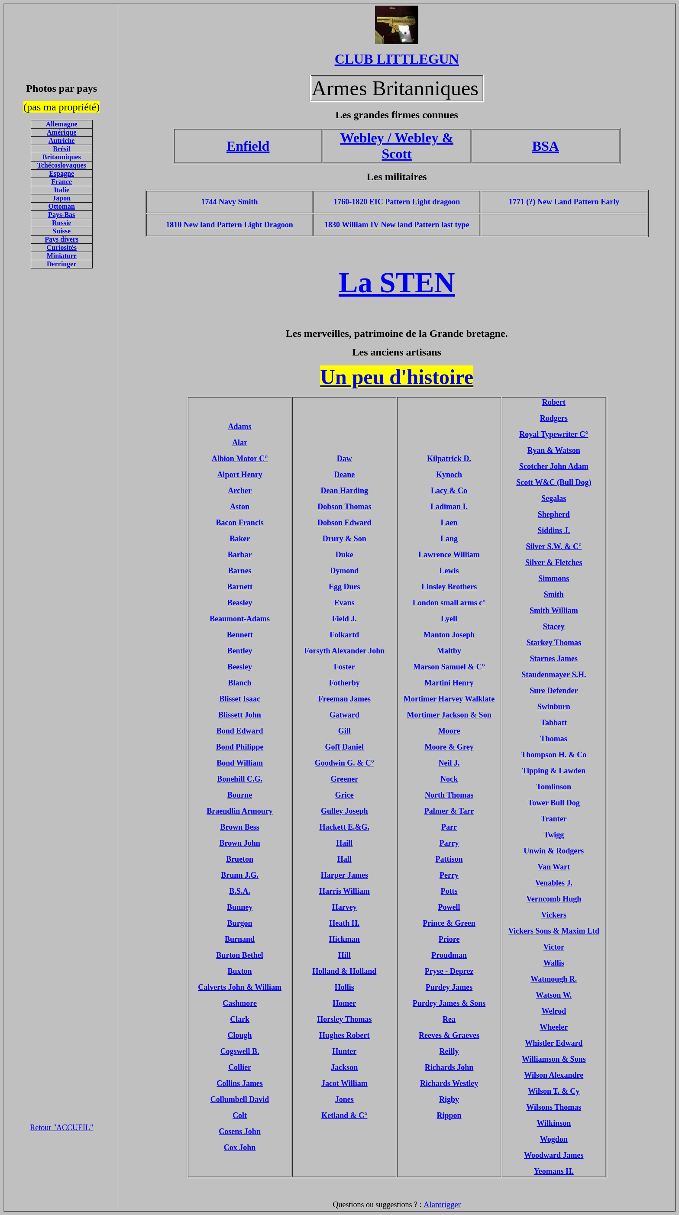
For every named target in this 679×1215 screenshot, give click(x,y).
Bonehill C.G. (239, 779)
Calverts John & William (239, 987)
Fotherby (344, 683)
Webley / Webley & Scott (396, 146)
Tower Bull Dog (554, 802)
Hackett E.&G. (344, 827)
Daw (344, 458)
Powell (449, 907)
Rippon (449, 1115)
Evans (344, 602)
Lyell (449, 618)
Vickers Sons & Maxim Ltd (553, 931)
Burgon (239, 923)
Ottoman (61, 206)
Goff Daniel (344, 747)
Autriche (61, 140)
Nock (449, 779)
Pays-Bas (61, 214)
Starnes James (554, 658)
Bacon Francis (240, 522)
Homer (344, 1003)
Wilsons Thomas (553, 1107)
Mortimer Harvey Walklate (449, 699)
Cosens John (240, 1131)
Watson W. (554, 995)
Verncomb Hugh (553, 899)
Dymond (344, 570)
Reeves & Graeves (449, 1035)
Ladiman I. (449, 506)
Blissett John (239, 715)
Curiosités (62, 247)
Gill (344, 731)
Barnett (239, 586)
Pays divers (61, 239)
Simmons (553, 578)
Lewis (449, 570)
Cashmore (240, 1003)
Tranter (554, 818)
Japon (61, 198)
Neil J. (449, 763)
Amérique (61, 132)
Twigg (553, 834)
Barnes (240, 570)
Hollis (344, 987)
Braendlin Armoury (240, 811)
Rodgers (554, 418)
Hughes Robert (344, 1035)
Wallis (553, 963)
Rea (449, 1019)
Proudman (449, 955)
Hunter (344, 1051)
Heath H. (344, 923)
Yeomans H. (554, 1171)
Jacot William (344, 1083)
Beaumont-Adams (240, 618)
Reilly (449, 1051)
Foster (344, 666)
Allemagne (62, 124)
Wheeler (554, 1027)
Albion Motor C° (240, 458)
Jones (344, 1099)
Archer (240, 490)
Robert (554, 402)
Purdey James (449, 987)
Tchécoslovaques (61, 165)
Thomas (553, 738)
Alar (239, 442)
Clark (239, 1019)
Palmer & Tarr (449, 811)
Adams (240, 426)
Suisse (61, 231)
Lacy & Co (449, 490)
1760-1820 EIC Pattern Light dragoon (396, 201)
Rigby (449, 1099)
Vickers (553, 915)
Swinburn (553, 706)
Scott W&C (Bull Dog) (553, 482)
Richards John (449, 1067)
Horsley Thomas (344, 1019)
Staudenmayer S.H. (553, 674)
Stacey (554, 626)
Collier (239, 1067)
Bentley (239, 650)
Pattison (449, 859)
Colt (240, 1115)
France (61, 181)
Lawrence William (449, 554)
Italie (61, 190)
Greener (345, 779)
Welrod (553, 1011)
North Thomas (449, 795)
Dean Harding (345, 490)
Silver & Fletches (553, 562)
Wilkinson (554, 1123)
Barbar (240, 554)
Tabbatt (554, 722)
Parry (449, 843)
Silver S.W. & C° (554, 546)
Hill (344, 955)
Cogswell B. (239, 1051)
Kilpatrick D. (449, 458)
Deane (344, 474)
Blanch (240, 683)
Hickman (344, 939)
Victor (553, 947)
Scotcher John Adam (553, 466)
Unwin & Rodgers (554, 851)
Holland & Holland (344, 971)
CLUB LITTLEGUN (397, 59)
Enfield (248, 146)
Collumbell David (239, 1099)
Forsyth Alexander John (344, 650)
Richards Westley (449, 1083)
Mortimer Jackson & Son (449, 715)
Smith (554, 594)
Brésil (61, 148)
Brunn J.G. (240, 875)
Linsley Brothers (449, 586)
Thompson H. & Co (553, 754)
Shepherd (554, 514)
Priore (449, 939)
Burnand (240, 939)
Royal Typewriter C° (553, 434)
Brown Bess (239, 827)
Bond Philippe (240, 747)
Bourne (239, 795)
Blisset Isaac (239, 699)
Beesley (239, 666)
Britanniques (61, 157)
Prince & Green (449, 923)
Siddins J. (553, 530)
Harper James (344, 875)
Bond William (240, 763)
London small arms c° (449, 602)
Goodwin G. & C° (344, 763)
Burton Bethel (239, 955)
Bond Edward (240, 731)
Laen (449, 522)
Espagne (61, 173)
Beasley (239, 602)
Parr (449, 827)
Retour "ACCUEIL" (61, 1127)
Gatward (344, 715)
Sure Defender (554, 690)
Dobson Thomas (344, 506)
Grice (344, 795)
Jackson (344, 1067)
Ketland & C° (344, 1115)
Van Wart (554, 867)
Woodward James (554, 1155)
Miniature (62, 255)
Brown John (240, 843)
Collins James (240, 1083)
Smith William (554, 610)
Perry (449, 875)
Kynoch (449, 474)
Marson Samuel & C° (449, 666)
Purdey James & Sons (449, 1003)
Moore (449, 731)
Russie (61, 222)
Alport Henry (239, 474)
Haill (344, 843)
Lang (449, 538)
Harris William (344, 891)
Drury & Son (344, 538)
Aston (239, 506)
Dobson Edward (344, 522)
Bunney (239, 907)
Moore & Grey (448, 747)
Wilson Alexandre (553, 1075)
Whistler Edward (553, 1043)
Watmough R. (553, 979)
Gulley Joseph (344, 811)
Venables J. (553, 883)
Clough (240, 1035)
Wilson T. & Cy (553, 1091)
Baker (240, 538)
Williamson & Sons (554, 1059)
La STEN (397, 282)
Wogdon (554, 1139)
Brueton (239, 859)
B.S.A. (239, 891)
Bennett (240, 634)
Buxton (240, 971)
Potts (449, 891)
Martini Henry (448, 683)
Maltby (449, 650)
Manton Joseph (449, 634)
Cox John (240, 1147)
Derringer (61, 264)
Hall (344, 859)
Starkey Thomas (554, 642)
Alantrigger (442, 1204)
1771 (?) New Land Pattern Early (564, 201)
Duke (344, 554)
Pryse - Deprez (449, 971)
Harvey (344, 907)
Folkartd (344, 634)
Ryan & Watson (553, 450)
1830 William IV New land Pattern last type (396, 224)
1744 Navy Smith (229, 201)
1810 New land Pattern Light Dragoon (229, 224)
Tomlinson (554, 786)
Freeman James (344, 699)
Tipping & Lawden (553, 770)
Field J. (344, 618)
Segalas (553, 498)
